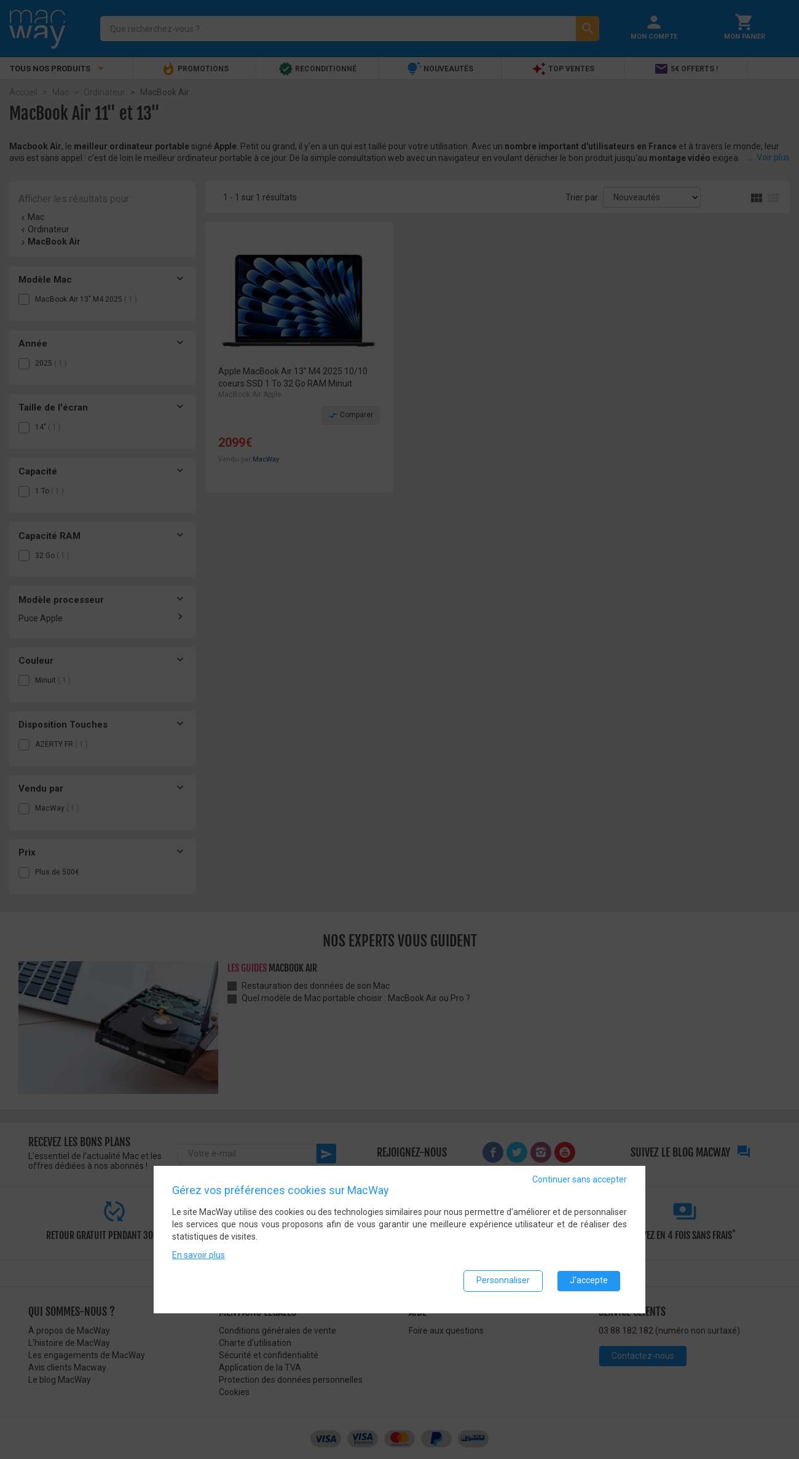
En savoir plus (198, 1258)
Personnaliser (503, 1284)
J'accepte (589, 1284)
